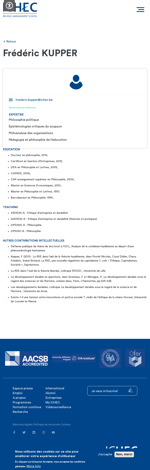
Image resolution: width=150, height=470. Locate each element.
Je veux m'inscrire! (112, 390)
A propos (19, 397)
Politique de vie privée (47, 424)
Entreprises (54, 397)
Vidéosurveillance (58, 407)
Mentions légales (23, 424)
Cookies (66, 424)
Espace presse (23, 388)
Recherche (20, 411)
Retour (9, 41)
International (55, 388)
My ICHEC (53, 402)
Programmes (22, 402)
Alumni (50, 393)
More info (34, 466)
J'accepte (105, 454)
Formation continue (27, 407)
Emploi (17, 393)
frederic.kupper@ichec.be (31, 100)
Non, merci (124, 454)
